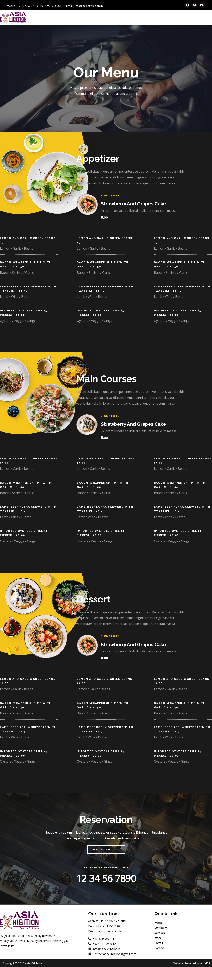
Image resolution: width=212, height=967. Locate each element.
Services (131, 18)
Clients (182, 18)
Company (110, 18)
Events (150, 18)
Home (92, 18)
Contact (202, 18)
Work (166, 18)
